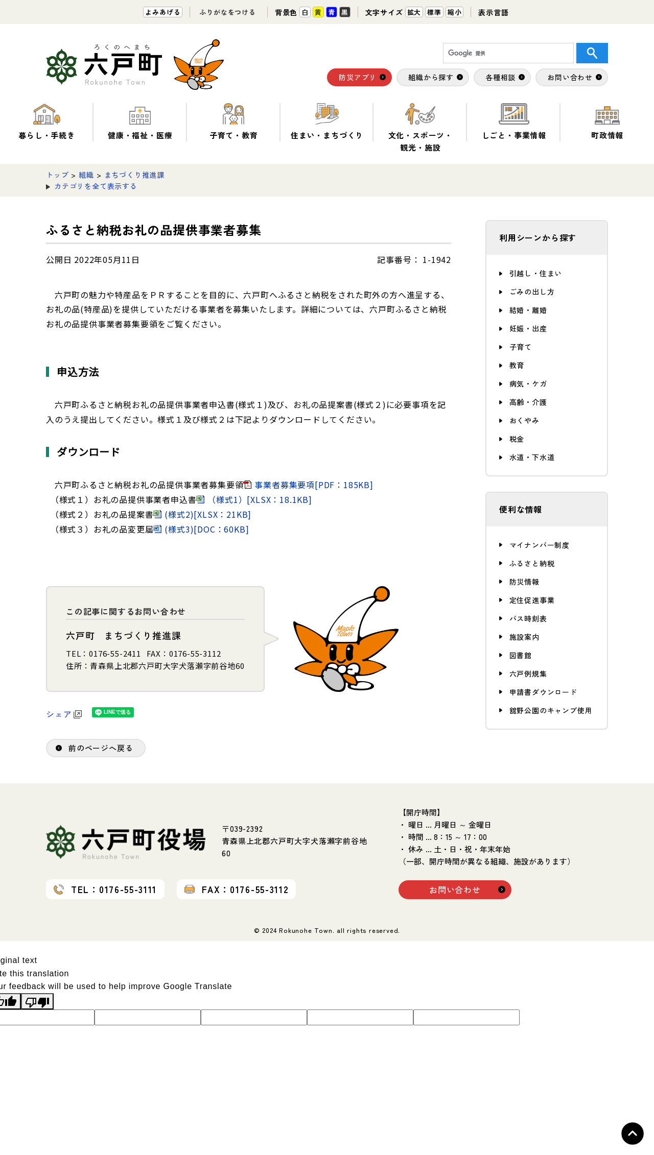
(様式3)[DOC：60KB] (207, 529)
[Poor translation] (37, 1001)
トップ (57, 175)
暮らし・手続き (46, 121)
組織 (86, 175)
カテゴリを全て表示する (95, 186)
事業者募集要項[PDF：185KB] (313, 484)
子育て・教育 (233, 121)
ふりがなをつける (227, 12)
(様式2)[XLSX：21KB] (208, 514)
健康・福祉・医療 (140, 121)
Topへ (632, 1133)
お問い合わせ (455, 889)
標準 (434, 12)
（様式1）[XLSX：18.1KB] (259, 499)
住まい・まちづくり (327, 121)
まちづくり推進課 (134, 175)
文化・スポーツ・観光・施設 (420, 128)
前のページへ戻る (100, 747)
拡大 (414, 12)
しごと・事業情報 (514, 121)
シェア (64, 714)
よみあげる (162, 12)
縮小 (455, 12)
